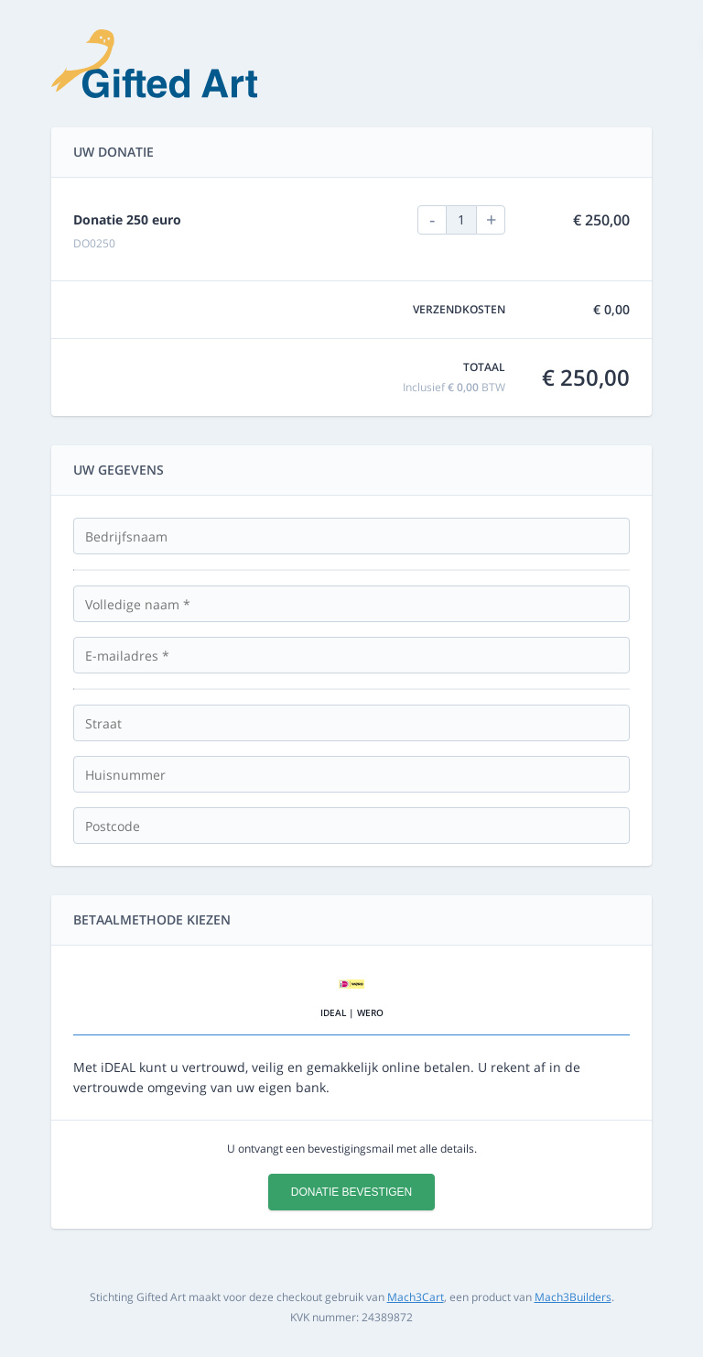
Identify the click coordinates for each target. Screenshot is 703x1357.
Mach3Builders (573, 1297)
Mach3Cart (415, 1297)
